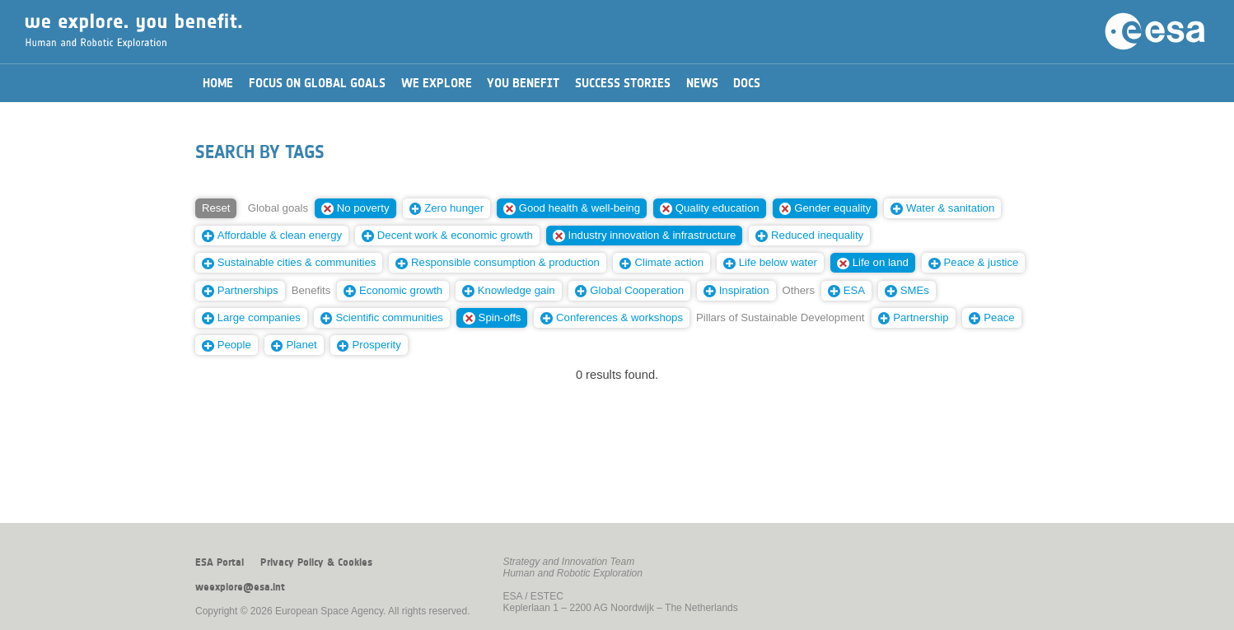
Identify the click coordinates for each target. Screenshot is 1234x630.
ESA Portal (219, 562)
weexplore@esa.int (240, 587)
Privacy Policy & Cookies (316, 562)
